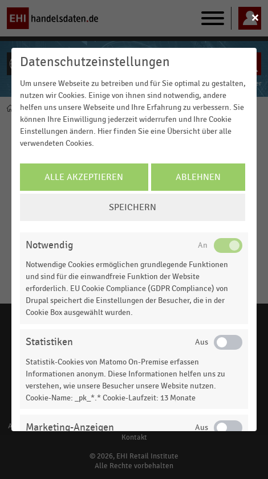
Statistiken (49, 342)
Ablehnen (198, 177)
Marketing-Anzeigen (70, 427)
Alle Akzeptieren (83, 177)
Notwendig (49, 245)
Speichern (132, 207)
